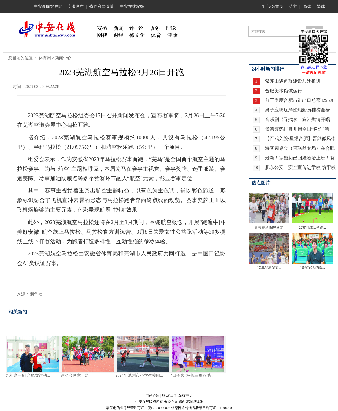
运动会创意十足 (75, 375)
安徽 (102, 28)
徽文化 (137, 35)
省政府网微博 (101, 6)
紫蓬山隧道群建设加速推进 (292, 81)
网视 (102, 35)
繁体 (321, 6)
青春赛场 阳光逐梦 (269, 228)
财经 (118, 35)
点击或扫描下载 (314, 67)
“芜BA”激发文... (269, 268)
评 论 (136, 28)
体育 (156, 35)
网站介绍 (153, 396)
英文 (293, 6)
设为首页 (275, 6)
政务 (154, 28)
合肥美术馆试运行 (283, 90)
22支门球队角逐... (312, 228)
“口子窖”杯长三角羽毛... (192, 375)
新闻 (118, 28)
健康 (172, 35)
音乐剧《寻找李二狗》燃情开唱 (297, 119)
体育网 (45, 58)
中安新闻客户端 (48, 6)
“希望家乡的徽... (312, 268)
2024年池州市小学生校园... (139, 375)
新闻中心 (63, 58)
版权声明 (185, 396)
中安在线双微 (132, 6)
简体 (307, 6)
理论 (171, 28)
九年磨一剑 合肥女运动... (28, 375)
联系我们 (169, 396)
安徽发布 (75, 6)
